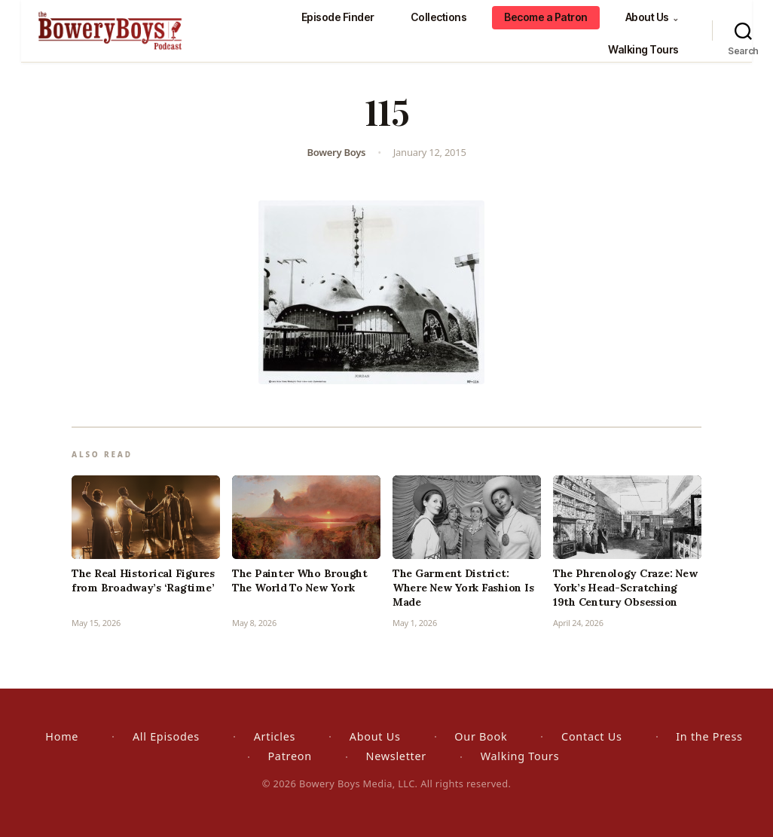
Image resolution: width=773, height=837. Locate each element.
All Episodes (166, 736)
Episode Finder (337, 17)
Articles (274, 736)
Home (61, 736)
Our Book (480, 736)
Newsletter (396, 756)
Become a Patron (546, 17)
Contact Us (591, 736)
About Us (652, 17)
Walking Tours (643, 49)
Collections (439, 17)
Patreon (289, 756)
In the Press (709, 736)
